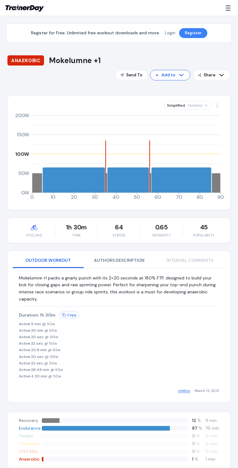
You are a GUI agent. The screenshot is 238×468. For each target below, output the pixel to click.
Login (170, 33)
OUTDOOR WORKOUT (48, 260)
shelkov (184, 391)
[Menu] (229, 8)
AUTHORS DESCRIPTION (119, 260)
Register (193, 33)
